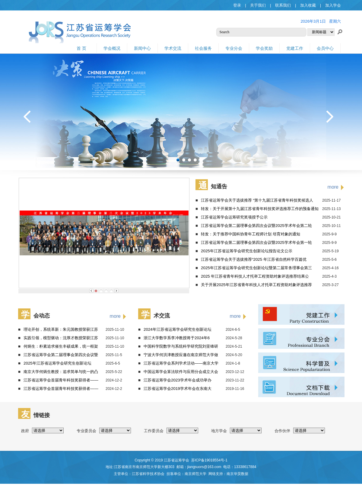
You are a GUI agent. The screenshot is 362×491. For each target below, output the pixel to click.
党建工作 (294, 48)
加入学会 (333, 5)
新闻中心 (142, 48)
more (333, 187)
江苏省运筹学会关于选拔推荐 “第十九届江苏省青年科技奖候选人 (257, 200)
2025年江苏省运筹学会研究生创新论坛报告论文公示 (246, 251)
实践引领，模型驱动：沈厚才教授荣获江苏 (61, 338)
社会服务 (203, 48)
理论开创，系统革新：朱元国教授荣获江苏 (61, 329)
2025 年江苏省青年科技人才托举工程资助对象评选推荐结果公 (255, 276)
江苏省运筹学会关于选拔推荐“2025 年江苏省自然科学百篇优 (253, 259)
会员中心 (325, 48)
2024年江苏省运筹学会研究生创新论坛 (177, 329)
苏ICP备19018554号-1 (209, 460)
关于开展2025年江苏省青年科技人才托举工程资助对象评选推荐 (256, 284)
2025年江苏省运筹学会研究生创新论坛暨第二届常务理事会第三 (256, 268)
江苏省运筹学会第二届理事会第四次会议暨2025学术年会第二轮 (256, 225)
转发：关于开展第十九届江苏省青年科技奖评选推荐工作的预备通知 (260, 208)
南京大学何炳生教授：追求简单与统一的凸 (61, 371)
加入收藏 (308, 5)
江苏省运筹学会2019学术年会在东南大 (177, 388)
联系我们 (283, 5)
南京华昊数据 (237, 474)
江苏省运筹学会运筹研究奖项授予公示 (234, 217)
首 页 (81, 48)
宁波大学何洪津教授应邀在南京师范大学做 (181, 354)
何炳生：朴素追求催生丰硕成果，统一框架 (61, 346)
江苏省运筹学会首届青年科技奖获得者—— (61, 380)
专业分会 (233, 48)
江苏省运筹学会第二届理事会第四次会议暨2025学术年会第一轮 (256, 242)
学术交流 (172, 48)
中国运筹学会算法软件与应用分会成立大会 (181, 371)
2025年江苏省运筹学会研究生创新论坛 (57, 363)
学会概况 (111, 48)
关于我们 (258, 5)
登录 (237, 5)
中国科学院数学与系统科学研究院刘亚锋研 (181, 346)
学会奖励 (264, 48)
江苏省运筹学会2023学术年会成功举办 (177, 380)
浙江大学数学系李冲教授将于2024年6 (177, 338)
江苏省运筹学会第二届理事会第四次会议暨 (61, 354)
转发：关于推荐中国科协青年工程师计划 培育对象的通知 (250, 234)
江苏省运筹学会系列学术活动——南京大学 (181, 363)
